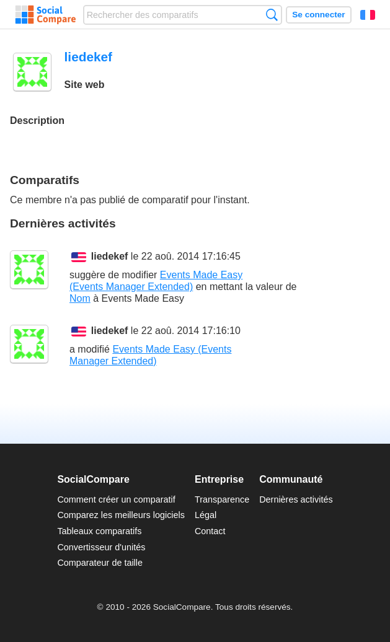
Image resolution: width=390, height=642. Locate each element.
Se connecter (318, 14)
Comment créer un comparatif (116, 499)
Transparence (222, 499)
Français (367, 15)
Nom (80, 298)
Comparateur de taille (100, 563)
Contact (210, 531)
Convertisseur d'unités (101, 547)
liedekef (109, 256)
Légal (205, 515)
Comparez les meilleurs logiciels (121, 515)
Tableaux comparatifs (99, 531)
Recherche (272, 14)
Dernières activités (295, 499)
